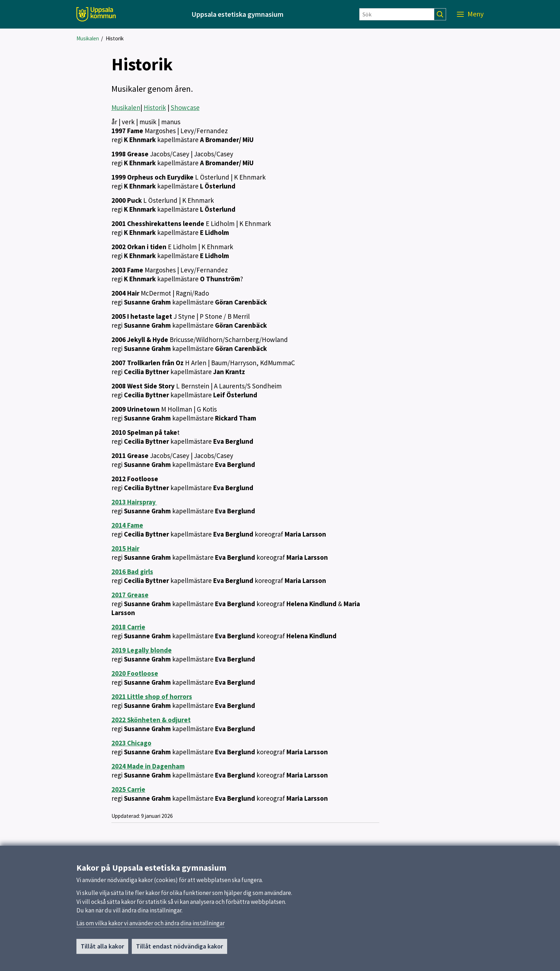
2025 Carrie (128, 789)
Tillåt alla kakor (102, 949)
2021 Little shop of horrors (151, 696)
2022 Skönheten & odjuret (151, 719)
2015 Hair (125, 548)
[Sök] (396, 14)
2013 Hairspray (134, 502)
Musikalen (87, 38)
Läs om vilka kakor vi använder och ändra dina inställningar (150, 926)
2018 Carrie (128, 627)
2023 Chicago (131, 743)
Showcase (185, 107)
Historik (115, 38)
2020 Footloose (134, 673)
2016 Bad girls (132, 571)
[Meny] (470, 14)
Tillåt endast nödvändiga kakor (179, 949)
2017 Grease (130, 594)
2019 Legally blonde (141, 650)
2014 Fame (127, 525)
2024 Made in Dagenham (148, 766)
